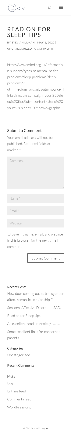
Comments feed (19, 399)
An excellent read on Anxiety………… (34, 323)
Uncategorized (19, 48)
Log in (11, 383)
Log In (44, 428)
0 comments (44, 48)
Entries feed (16, 391)
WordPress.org (19, 407)
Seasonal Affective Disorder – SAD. (34, 307)
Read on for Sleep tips (24, 315)
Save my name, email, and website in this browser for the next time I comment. (35, 240)
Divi (28, 428)
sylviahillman (23, 42)
